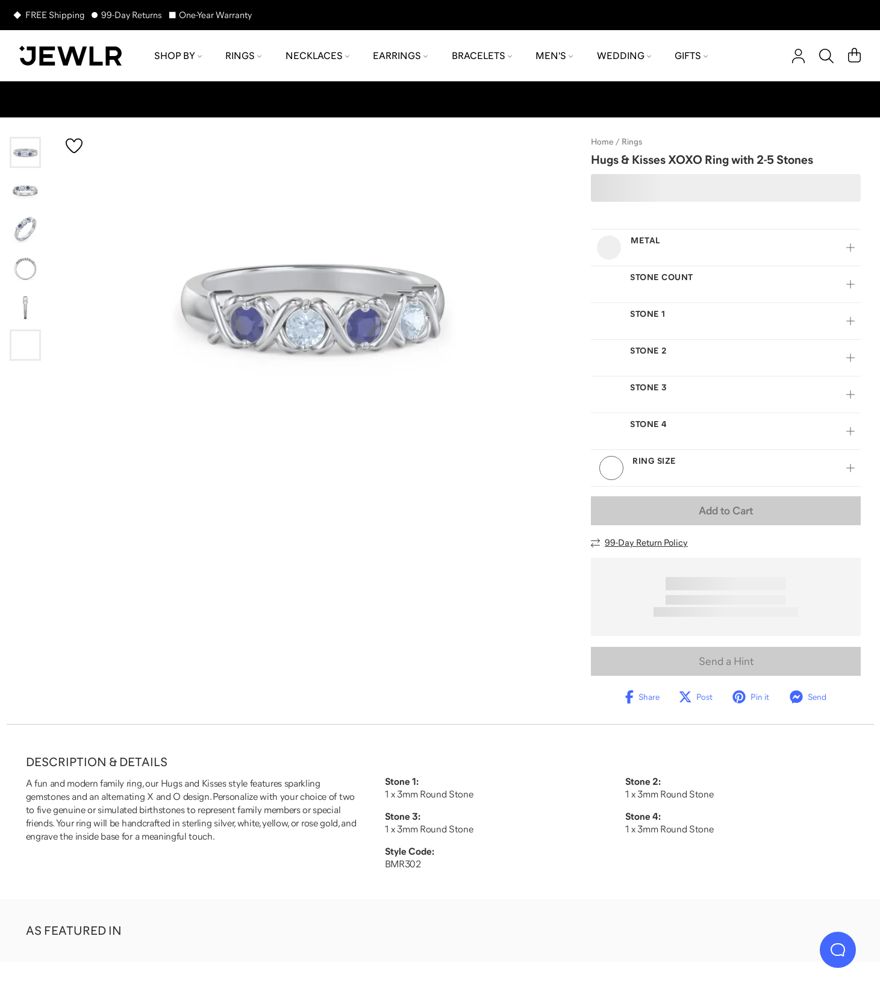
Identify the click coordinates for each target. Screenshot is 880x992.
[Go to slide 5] (25, 306)
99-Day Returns (131, 14)
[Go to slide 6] (25, 345)
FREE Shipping (54, 14)
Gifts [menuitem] (691, 55)
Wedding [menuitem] (624, 55)
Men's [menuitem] (554, 55)
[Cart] (854, 56)
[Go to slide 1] (25, 152)
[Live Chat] (838, 950)
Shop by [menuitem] (178, 55)
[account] (798, 56)
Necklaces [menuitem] (317, 55)
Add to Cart (726, 510)
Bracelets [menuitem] (482, 55)
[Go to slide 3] (25, 229)
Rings (632, 141)
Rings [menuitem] (243, 55)
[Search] (826, 56)
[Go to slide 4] (25, 268)
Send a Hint (726, 661)
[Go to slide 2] (25, 191)
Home (602, 141)
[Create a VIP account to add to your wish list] (74, 146)
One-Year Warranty (215, 14)
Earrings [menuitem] (400, 55)
